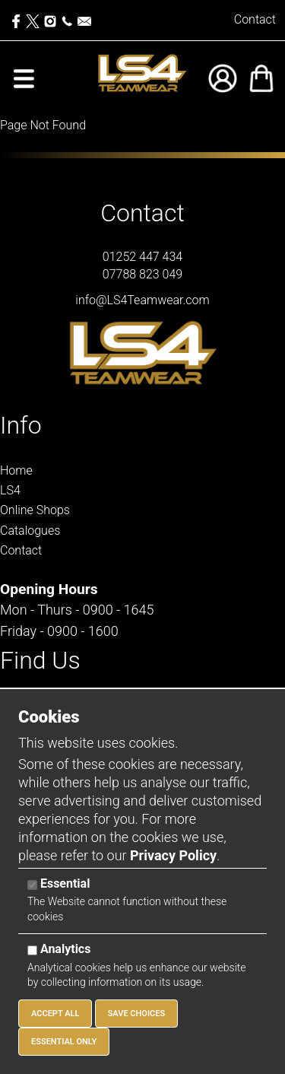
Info (21, 425)
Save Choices (137, 1013)
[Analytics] (32, 950)
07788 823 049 (142, 274)
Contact (255, 19)
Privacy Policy (173, 855)
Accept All (55, 1013)
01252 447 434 (142, 256)
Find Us (40, 660)
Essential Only (64, 1042)
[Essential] (32, 885)
